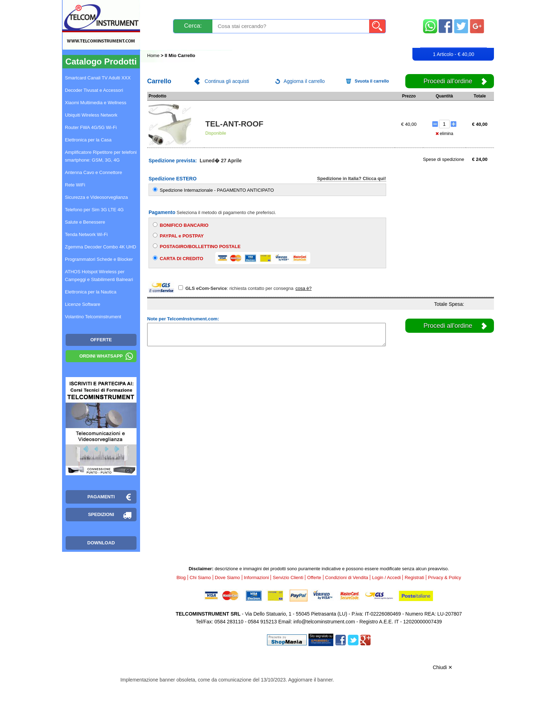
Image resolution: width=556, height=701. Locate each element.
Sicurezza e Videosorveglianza (96, 197)
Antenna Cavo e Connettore (93, 172)
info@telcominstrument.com (324, 621)
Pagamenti (264, 8)
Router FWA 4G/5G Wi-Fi (91, 127)
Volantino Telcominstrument (93, 316)
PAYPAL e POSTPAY (178, 236)
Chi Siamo (200, 577)
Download (101, 542)
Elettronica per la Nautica (90, 292)
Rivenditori (350, 41)
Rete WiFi (75, 184)
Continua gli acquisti (227, 81)
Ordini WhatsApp (101, 356)
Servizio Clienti (313, 8)
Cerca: (193, 25)
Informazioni (367, 8)
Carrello (453, 41)
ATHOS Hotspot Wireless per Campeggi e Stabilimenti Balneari (99, 275)
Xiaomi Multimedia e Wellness (95, 102)
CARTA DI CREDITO (231, 258)
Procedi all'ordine (447, 81)
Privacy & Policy (444, 577)
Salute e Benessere (85, 222)
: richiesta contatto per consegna (236, 288)
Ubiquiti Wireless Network (91, 115)
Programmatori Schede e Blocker (99, 259)
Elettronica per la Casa (88, 139)
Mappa (453, 8)
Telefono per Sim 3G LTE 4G (94, 209)
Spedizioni (222, 8)
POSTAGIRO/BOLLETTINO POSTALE (196, 246)
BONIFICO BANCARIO (180, 225)
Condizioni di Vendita (346, 577)
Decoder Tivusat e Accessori (94, 90)
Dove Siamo (227, 577)
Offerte (314, 577)
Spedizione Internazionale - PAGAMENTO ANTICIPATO (213, 190)
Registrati (302, 41)
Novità (162, 8)
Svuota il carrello (372, 81)
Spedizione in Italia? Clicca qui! (351, 178)
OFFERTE (101, 339)
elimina (444, 133)
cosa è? (303, 288)
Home (154, 55)
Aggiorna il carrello (304, 81)
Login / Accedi (251, 41)
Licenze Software (82, 304)
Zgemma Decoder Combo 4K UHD (100, 246)
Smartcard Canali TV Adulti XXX (97, 77)
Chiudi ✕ (442, 667)
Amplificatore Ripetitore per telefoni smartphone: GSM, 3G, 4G (101, 156)
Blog (160, 41)
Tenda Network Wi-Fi (86, 234)
